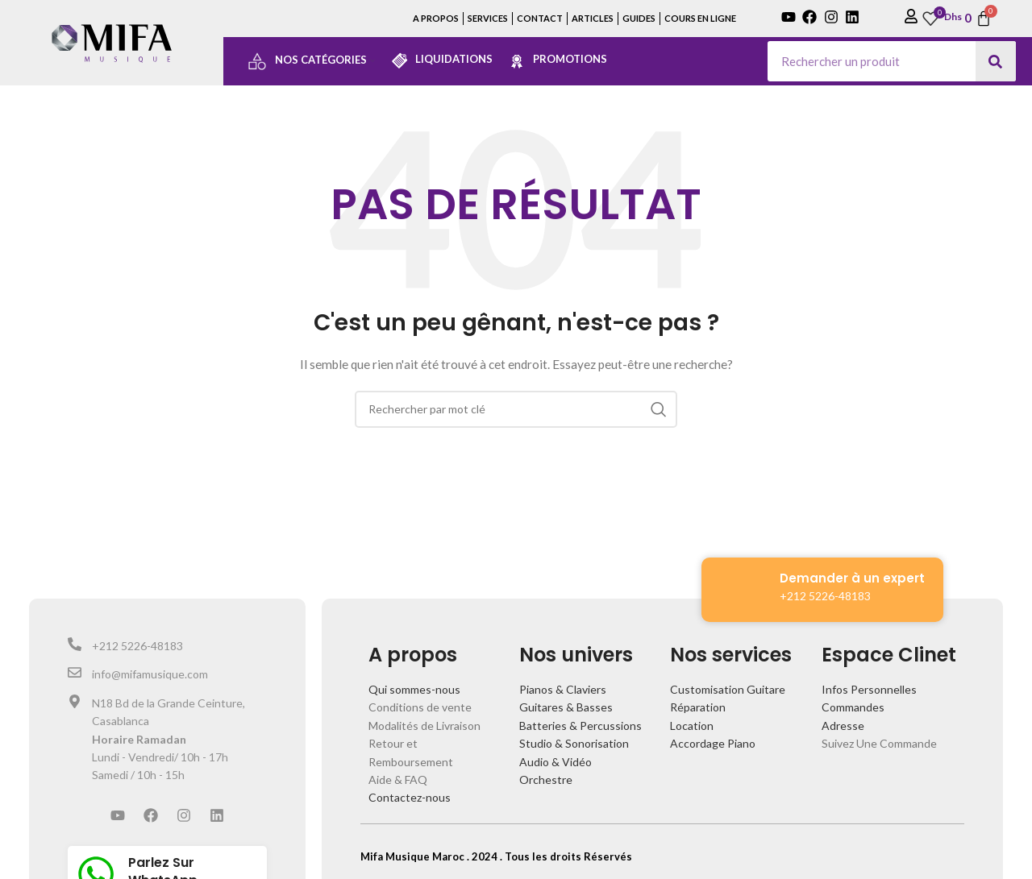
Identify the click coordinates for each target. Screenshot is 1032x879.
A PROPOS (436, 18)
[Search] (996, 61)
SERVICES (488, 18)
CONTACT (540, 18)
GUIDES (638, 18)
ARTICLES (593, 18)
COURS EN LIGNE (700, 18)
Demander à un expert (852, 578)
